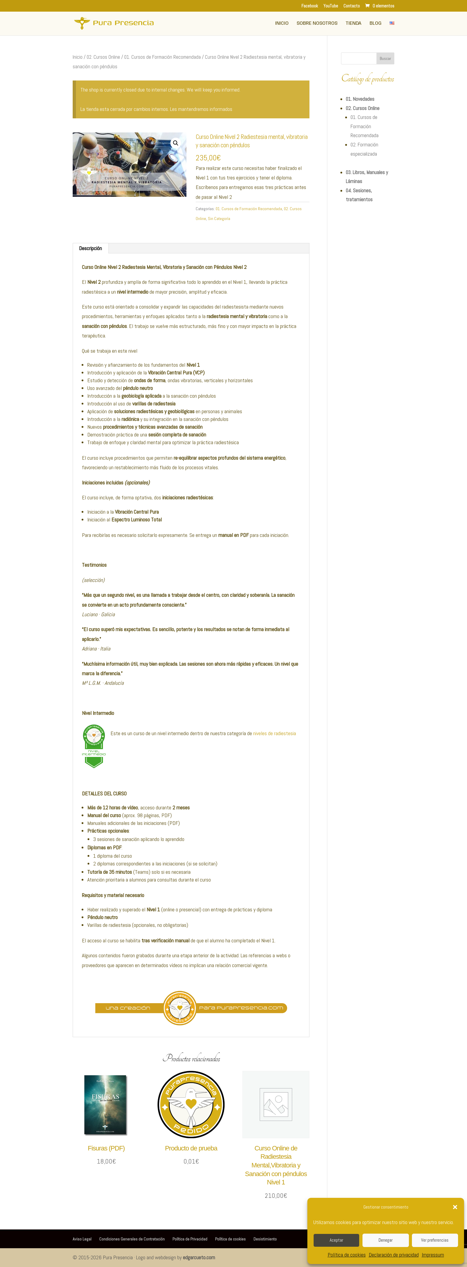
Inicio (282, 23)
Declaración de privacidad (394, 1254)
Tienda (353, 23)
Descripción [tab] (90, 248)
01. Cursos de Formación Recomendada (162, 57)
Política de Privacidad (189, 1239)
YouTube (330, 6)
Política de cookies (347, 1254)
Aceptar (336, 1240)
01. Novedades (360, 99)
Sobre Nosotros (317, 23)
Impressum (433, 1254)
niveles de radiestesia (274, 733)
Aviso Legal (82, 1239)
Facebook (309, 6)
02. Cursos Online (103, 57)
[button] (455, 1207)
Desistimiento (265, 1239)
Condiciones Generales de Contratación (132, 1239)
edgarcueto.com (199, 1257)
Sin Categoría (219, 218)
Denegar (386, 1240)
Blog (376, 23)
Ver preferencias (435, 1240)
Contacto (351, 6)
